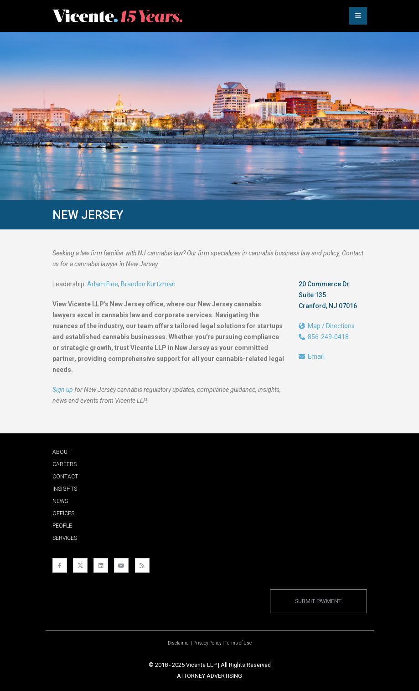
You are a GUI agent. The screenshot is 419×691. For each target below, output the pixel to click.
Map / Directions (327, 326)
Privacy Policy (207, 642)
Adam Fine (102, 284)
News (60, 501)
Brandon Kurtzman (148, 284)
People (62, 526)
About (61, 452)
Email (311, 356)
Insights (64, 489)
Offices (63, 513)
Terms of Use (238, 642)
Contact (65, 476)
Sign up (62, 389)
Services (64, 538)
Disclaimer (179, 642)
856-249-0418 (324, 336)
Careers (64, 464)
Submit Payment (318, 601)
